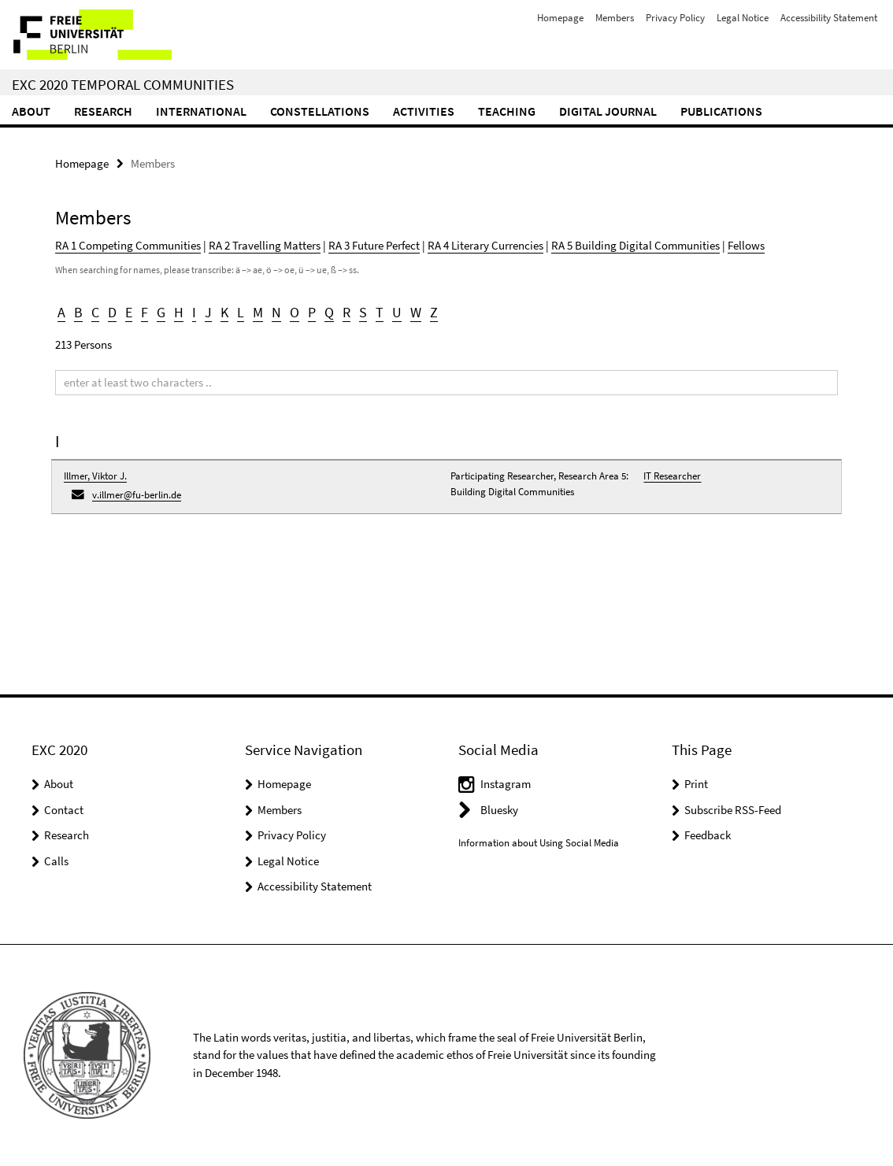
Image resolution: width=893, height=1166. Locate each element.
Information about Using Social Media (538, 843)
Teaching (506, 111)
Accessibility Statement (828, 17)
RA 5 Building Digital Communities (635, 245)
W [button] (415, 312)
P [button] (312, 312)
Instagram (505, 783)
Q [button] (329, 312)
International (201, 111)
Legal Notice (743, 17)
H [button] (178, 312)
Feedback (707, 834)
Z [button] (434, 312)
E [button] (128, 312)
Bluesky (499, 809)
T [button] (380, 312)
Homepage (560, 17)
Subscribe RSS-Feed (732, 809)
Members (614, 17)
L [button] (240, 312)
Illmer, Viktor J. (95, 476)
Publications (721, 111)
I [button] (194, 312)
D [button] (112, 312)
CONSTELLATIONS (319, 111)
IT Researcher (672, 476)
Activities (423, 111)
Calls (56, 860)
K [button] (224, 312)
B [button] (78, 312)
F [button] (144, 312)
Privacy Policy (675, 17)
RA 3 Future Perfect (374, 245)
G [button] (161, 312)
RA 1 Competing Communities (128, 245)
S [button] (363, 312)
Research (103, 111)
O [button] (294, 312)
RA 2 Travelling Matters (265, 245)
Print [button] (696, 783)
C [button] (95, 312)
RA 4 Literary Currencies (485, 245)
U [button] (397, 312)
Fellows (746, 245)
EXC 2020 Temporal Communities (123, 84)
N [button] (276, 312)
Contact (63, 809)
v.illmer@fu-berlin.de (136, 495)
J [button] (208, 312)
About (31, 111)
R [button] (346, 312)
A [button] (61, 312)
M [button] (258, 312)
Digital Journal (608, 111)
